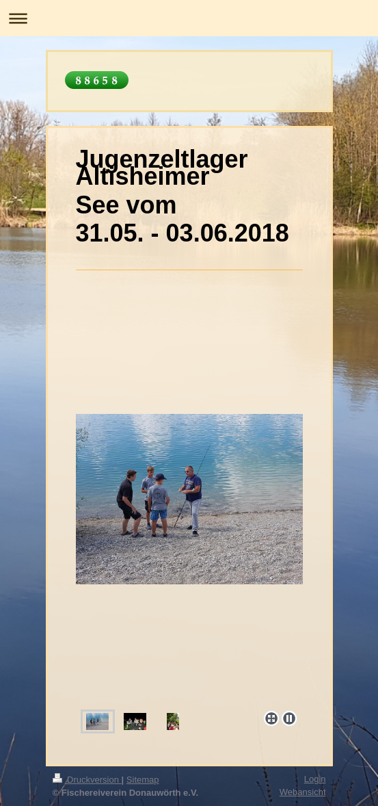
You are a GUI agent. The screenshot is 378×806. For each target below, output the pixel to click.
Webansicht (303, 792)
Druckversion (87, 780)
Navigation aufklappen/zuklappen (189, 18)
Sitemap (142, 780)
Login (315, 779)
